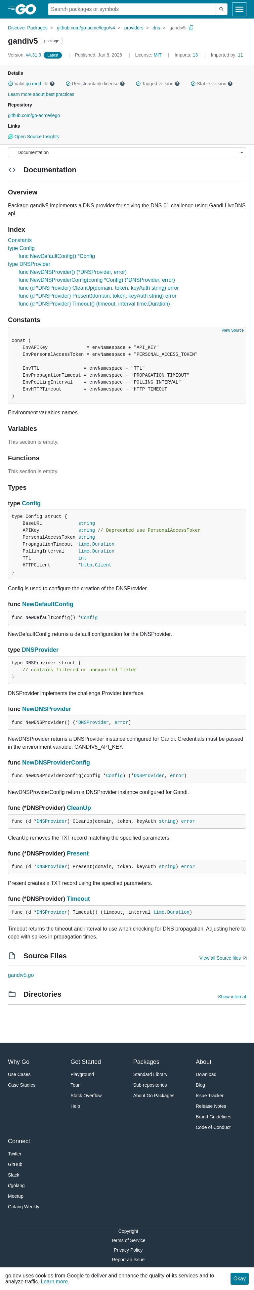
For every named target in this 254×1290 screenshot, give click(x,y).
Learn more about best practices (41, 94)
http (86, 565)
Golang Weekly (23, 1206)
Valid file (31, 83)
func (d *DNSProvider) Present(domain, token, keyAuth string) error (98, 296)
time (84, 544)
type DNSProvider (29, 264)
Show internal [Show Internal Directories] (232, 996)
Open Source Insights (33, 136)
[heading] (28, 9)
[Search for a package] (132, 9)
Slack (13, 1175)
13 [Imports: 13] (187, 55)
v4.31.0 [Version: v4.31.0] (25, 55)
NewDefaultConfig (47, 604)
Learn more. (55, 1281)
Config (31, 503)
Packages (146, 1062)
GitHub (15, 1164)
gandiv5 (177, 27)
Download (206, 1074)
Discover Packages (28, 27)
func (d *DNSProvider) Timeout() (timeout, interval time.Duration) (94, 304)
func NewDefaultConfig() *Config (57, 256)
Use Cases (19, 1074)
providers (134, 27)
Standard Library (150, 1074)
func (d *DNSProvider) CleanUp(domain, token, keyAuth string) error (99, 288)
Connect (19, 1141)
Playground (82, 1074)
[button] (10, 83)
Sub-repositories (150, 1085)
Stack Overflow (86, 1095)
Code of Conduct (213, 1127)
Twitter (14, 1153)
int (82, 558)
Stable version (211, 83)
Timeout (78, 898)
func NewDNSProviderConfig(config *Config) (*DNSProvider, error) (97, 280)
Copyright (128, 1231)
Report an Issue (128, 1259)
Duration (103, 544)
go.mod (33, 83)
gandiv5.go (21, 975)
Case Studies (21, 1085)
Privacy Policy (128, 1250)
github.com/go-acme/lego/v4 (86, 27)
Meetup (15, 1196)
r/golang (16, 1185)
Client (103, 565)
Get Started (85, 1062)
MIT (158, 55)
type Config (21, 248)
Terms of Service (128, 1240)
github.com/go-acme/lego (34, 115)
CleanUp (79, 808)
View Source (233, 330)
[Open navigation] (239, 9)
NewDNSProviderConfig (56, 762)
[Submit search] (222, 9)
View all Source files (220, 958)
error (121, 722)
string (86, 523)
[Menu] (127, 152)
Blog (200, 1085)
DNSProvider (40, 649)
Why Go (18, 1062)
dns (156, 27)
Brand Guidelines (213, 1116)
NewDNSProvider (46, 709)
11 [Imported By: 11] (227, 55)
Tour (74, 1085)
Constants (20, 240)
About (203, 1062)
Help (75, 1106)
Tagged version (158, 83)
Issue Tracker (210, 1095)
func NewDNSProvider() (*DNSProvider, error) (73, 272)
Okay (239, 1278)
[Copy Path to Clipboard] (191, 28)
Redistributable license (95, 83)
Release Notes (211, 1106)
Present (78, 853)
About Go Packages (154, 1095)
